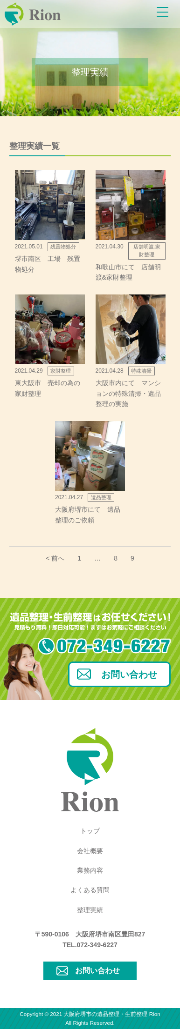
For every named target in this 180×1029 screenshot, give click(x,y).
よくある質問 (90, 890)
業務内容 (90, 870)
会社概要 (90, 851)
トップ (90, 831)
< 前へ (55, 558)
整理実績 (90, 910)
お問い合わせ (129, 674)
